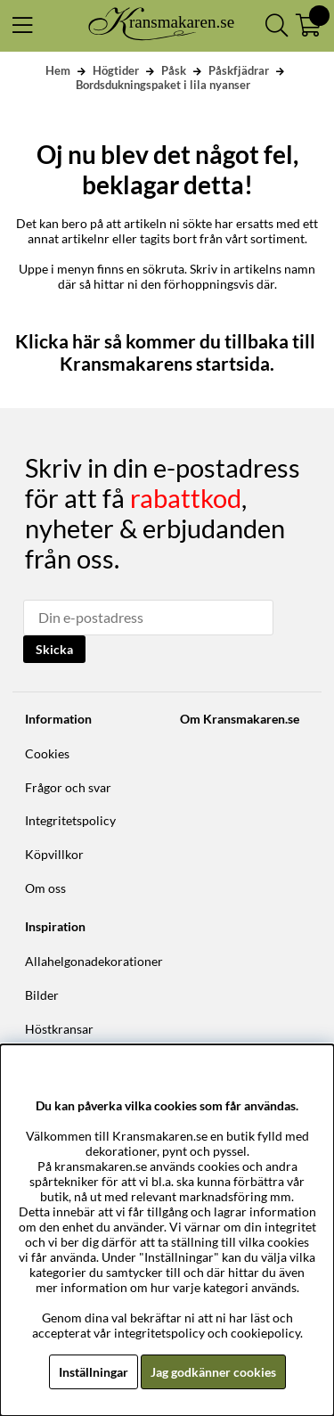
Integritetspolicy (70, 820)
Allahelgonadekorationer (94, 961)
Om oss (45, 888)
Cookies (47, 753)
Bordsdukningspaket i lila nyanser (163, 85)
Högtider (116, 70)
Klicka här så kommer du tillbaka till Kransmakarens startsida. (167, 352)
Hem (57, 70)
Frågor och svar (68, 787)
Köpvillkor (54, 854)
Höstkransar (59, 1028)
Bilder (42, 995)
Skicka (54, 649)
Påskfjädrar (238, 70)
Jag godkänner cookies (213, 1371)
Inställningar (93, 1371)
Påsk (173, 70)
